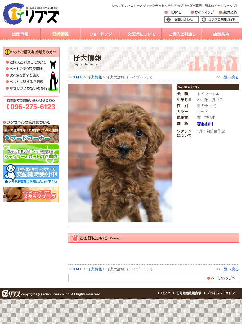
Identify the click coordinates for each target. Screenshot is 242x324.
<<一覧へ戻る (227, 77)
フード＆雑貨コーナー (31, 134)
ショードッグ (101, 34)
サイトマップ (209, 13)
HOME (177, 13)
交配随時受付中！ (31, 175)
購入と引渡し (181, 34)
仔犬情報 (60, 34)
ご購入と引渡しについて (27, 62)
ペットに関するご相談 (27, 82)
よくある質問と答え (27, 75)
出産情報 (20, 34)
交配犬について (141, 34)
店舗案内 (231, 13)
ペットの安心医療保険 (27, 69)
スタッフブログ (31, 194)
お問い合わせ (191, 20)
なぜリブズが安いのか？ (27, 89)
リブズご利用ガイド (224, 20)
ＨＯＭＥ (75, 77)
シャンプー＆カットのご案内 (31, 153)
